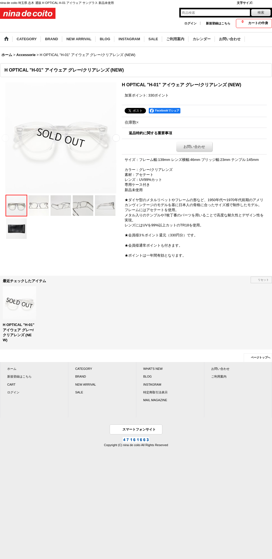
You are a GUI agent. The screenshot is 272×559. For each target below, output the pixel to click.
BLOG (147, 376)
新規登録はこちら (218, 23)
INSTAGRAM (152, 384)
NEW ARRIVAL (85, 384)
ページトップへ (260, 357)
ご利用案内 (218, 376)
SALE (79, 392)
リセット (263, 279)
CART (11, 384)
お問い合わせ (194, 147)
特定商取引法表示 (155, 392)
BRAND (80, 376)
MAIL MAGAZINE (155, 400)
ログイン (190, 23)
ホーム (11, 368)
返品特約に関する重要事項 (150, 133)
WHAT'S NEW (153, 368)
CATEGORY (83, 368)
